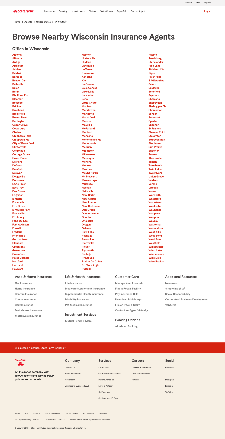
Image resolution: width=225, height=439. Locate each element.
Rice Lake (154, 65)
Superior (154, 150)
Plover (85, 246)
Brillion (16, 106)
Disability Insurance (77, 299)
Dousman (18, 180)
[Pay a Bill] (122, 11)
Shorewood (155, 110)
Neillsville (87, 191)
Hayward (17, 269)
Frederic (17, 232)
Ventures (170, 305)
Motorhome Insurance (28, 310)
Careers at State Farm (142, 367)
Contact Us (70, 367)
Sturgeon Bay (157, 139)
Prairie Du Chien (92, 261)
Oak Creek (88, 209)
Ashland (17, 69)
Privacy (36, 413)
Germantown (20, 239)
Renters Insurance (26, 294)
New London (89, 202)
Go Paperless (104, 392)
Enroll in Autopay (105, 386)
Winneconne (156, 254)
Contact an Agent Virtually (131, 310)
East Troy (18, 187)
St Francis (155, 128)
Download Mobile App (128, 299)
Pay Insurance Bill (106, 380)
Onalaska (87, 221)
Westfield (154, 243)
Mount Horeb (90, 172)
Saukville (154, 88)
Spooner (154, 124)
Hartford (17, 261)
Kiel (84, 80)
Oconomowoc (90, 213)
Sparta (153, 121)
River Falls (155, 76)
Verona (153, 184)
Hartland (17, 265)
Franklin (17, 228)
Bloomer (17, 99)
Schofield (154, 91)
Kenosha (87, 76)
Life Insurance (73, 283)
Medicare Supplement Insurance (85, 288)
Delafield (17, 169)
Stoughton (155, 136)
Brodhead (18, 110)
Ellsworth (18, 202)
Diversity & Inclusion (141, 374)
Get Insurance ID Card (108, 398)
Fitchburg (18, 217)
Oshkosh (87, 228)
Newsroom (171, 283)
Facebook (169, 367)
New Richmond (91, 206)
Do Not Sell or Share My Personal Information (90, 419)
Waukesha (155, 206)
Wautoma (154, 224)
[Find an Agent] (138, 11)
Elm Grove (18, 206)
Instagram (169, 380)
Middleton (88, 150)
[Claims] (92, 11)
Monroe (86, 165)
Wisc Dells (155, 257)
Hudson (86, 62)
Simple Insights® (175, 288)
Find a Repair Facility (128, 288)
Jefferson (87, 69)
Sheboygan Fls (157, 106)
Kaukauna (88, 73)
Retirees (135, 380)
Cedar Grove (20, 124)
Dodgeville (18, 176)
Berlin (16, 91)
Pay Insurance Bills (126, 294)
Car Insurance (23, 283)
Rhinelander (156, 62)
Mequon (87, 147)
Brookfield (18, 113)
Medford (87, 132)
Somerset (154, 117)
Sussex (153, 154)
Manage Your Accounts (129, 283)
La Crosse (88, 84)
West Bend (155, 235)
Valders (153, 180)
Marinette (88, 113)
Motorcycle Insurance (28, 315)
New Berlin (88, 195)
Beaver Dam (19, 80)
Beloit (15, 88)
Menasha (87, 136)
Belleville (17, 84)
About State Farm (73, 374)
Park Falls (88, 232)
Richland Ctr (156, 69)
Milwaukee (88, 154)
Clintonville (19, 147)
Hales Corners (20, 257)
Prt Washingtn (90, 265)
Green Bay (18, 246)
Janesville (88, 65)
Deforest (17, 165)
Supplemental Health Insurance (84, 294)
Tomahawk (155, 165)
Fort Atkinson (20, 224)
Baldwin (17, 73)
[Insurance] (49, 11)
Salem (152, 84)
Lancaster (88, 95)
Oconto (86, 217)
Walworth (155, 195)
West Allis (155, 232)
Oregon (86, 224)
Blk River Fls (20, 95)
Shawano (154, 99)
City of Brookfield (23, 143)
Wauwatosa (156, 228)
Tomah (153, 161)
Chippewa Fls (20, 139)
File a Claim (103, 367)
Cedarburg (18, 128)
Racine (153, 54)
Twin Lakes (155, 169)
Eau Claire (18, 191)
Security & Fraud (52, 413)
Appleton (18, 65)
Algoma (17, 54)
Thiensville (155, 158)
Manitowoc (88, 110)
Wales (152, 191)
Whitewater (156, 246)
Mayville (87, 124)
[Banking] (63, 11)
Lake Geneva (89, 88)
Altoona (17, 58)
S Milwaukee (156, 80)
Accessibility (88, 413)
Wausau (153, 221)
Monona (87, 161)
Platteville (88, 243)
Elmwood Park (21, 209)
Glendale (17, 243)
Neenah (86, 187)
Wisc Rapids (156, 261)
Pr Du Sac (88, 257)
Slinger (153, 113)
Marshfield (88, 117)
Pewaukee (88, 239)
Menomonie (89, 143)
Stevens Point (157, 132)
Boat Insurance (24, 305)
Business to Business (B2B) (77, 386)
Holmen (86, 54)
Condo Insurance (25, 299)
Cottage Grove (21, 154)
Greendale (18, 250)
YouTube (169, 392)
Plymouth (88, 250)
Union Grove (156, 176)
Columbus (18, 150)
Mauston (87, 121)
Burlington (18, 121)
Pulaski (86, 269)
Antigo (16, 62)
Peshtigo (87, 235)
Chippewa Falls (21, 136)
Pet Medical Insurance (78, 305)
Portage (86, 254)
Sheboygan (155, 102)
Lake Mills (88, 91)
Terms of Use (72, 413)
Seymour (154, 95)
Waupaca (154, 213)
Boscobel (17, 102)
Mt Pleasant (89, 176)
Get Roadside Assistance (109, 374)
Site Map (103, 413)
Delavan (17, 172)
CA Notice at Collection (55, 419)
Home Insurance (25, 288)
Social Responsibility (177, 294)
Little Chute (89, 102)
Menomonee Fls (91, 139)
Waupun (154, 217)
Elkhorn (17, 198)
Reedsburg (155, 58)
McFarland (88, 128)
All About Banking (126, 326)
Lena (85, 99)
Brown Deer (19, 117)
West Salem (156, 239)
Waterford (155, 198)
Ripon (152, 73)
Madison (87, 106)
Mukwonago (89, 180)
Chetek (16, 132)
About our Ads (21, 413)
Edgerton (17, 195)
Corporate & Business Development (187, 299)
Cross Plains (19, 158)
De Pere (17, 161)
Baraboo (17, 76)
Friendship (18, 235)
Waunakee (155, 209)
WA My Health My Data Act (27, 419)
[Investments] (78, 11)
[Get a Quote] (106, 11)
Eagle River (19, 184)
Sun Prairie (155, 147)
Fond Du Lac (20, 221)
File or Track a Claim (127, 305)
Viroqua (153, 187)
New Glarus (89, 198)
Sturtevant (155, 143)
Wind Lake (155, 250)
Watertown (155, 202)
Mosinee (87, 169)
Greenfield (18, 254)
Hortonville (88, 58)
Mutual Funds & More (78, 321)
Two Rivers (155, 172)
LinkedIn (169, 386)
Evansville (18, 213)
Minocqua (88, 158)
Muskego (87, 184)
